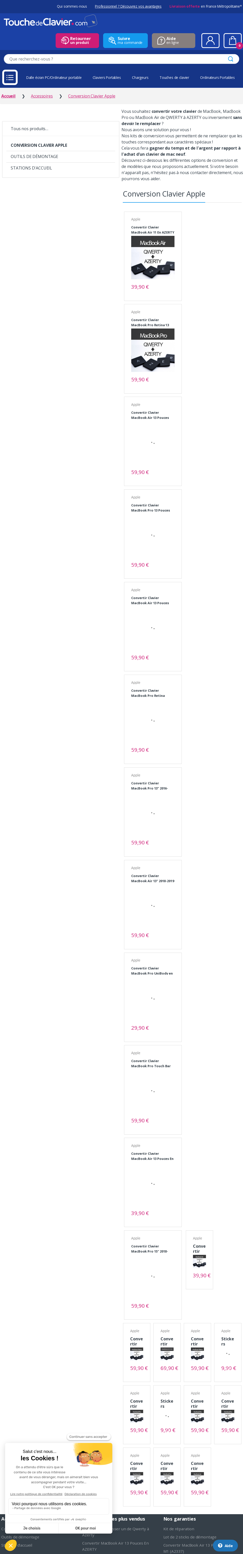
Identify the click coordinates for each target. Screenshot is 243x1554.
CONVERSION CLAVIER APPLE (39, 145)
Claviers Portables (107, 77)
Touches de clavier (174, 77)
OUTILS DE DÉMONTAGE (34, 156)
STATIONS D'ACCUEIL (31, 168)
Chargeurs (140, 77)
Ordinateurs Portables (217, 77)
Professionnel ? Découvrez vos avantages (128, 6)
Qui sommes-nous (72, 6)
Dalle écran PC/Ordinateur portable (54, 77)
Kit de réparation (178, 1528)
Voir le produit (168, 286)
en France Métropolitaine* (205, 6)
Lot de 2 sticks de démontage (190, 1536)
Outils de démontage (20, 1536)
